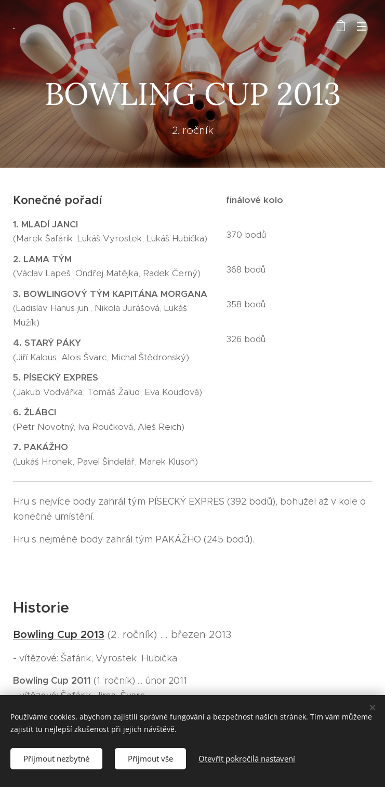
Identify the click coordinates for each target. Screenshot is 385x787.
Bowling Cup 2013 (58, 634)
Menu (361, 26)
